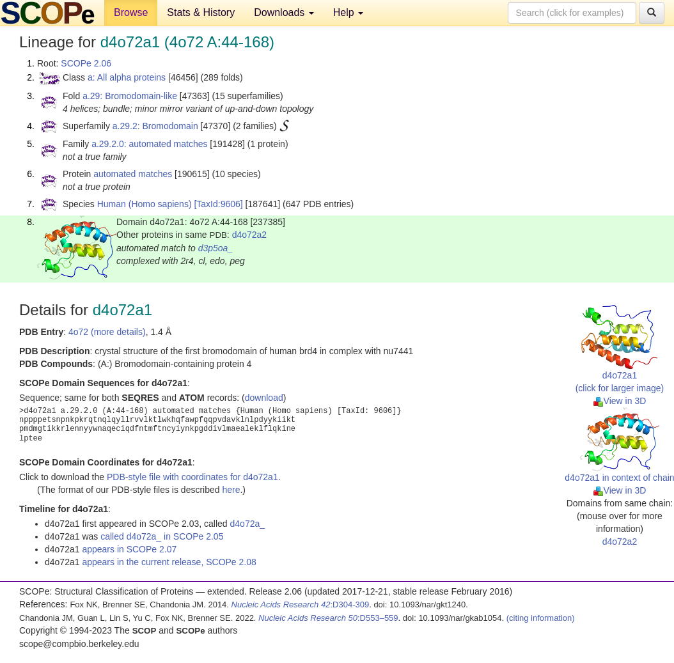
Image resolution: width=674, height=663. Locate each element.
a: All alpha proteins (127, 77)
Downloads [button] (284, 12)
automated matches (132, 174)
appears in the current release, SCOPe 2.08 (169, 562)
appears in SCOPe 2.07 (129, 549)
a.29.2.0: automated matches (149, 144)
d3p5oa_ (215, 248)
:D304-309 (300, 604)
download (264, 398)
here (231, 490)
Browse (131, 12)
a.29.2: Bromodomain (155, 126)
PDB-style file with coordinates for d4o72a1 (192, 477)
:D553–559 (328, 618)
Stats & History (201, 12)
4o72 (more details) (107, 332)
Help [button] (348, 12)
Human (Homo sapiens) (144, 204)
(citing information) (540, 618)
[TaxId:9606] (218, 204)
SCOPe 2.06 (86, 63)
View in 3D (620, 401)
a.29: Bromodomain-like (129, 96)
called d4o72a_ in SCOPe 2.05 (161, 536)
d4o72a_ (247, 524)
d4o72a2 (249, 235)
